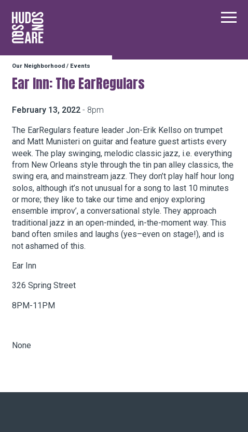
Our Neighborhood (38, 66)
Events (80, 66)
